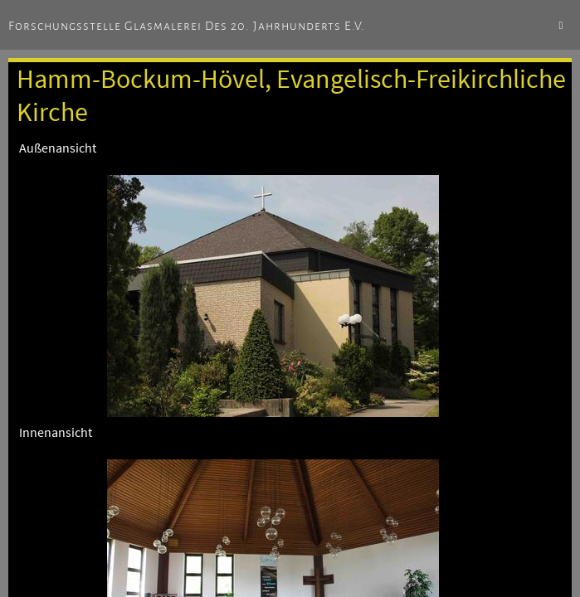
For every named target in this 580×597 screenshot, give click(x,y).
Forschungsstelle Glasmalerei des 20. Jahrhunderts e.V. (186, 25)
